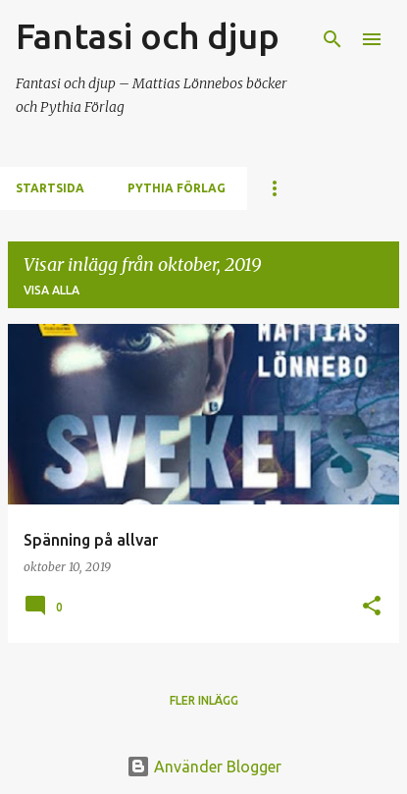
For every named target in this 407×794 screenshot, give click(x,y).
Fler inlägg (204, 700)
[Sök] (332, 39)
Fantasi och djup (148, 36)
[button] (371, 607)
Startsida (50, 188)
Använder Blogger (204, 766)
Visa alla (51, 290)
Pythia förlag (176, 188)
